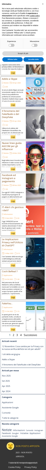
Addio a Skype (9, 78)
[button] (43, 4)
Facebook (6, 433)
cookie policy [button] (34, 16)
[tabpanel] (27, 454)
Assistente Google (10, 407)
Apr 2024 (6, 391)
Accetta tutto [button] (33, 59)
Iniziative (24, 433)
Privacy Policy (30, 467)
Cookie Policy (14, 467)
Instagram (38, 430)
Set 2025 (6, 381)
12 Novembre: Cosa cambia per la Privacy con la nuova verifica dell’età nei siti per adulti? (22, 347)
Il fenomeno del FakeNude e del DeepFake (10, 114)
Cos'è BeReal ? (10, 271)
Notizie (6, 83)
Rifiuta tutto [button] (12, 59)
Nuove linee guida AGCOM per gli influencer (12, 146)
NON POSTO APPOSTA (27, 446)
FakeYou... (7, 303)
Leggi (13, 73)
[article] (23, 92)
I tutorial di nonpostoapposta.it (22, 462)
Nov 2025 (6, 375)
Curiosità (6, 412)
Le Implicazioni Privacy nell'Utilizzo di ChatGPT (12, 242)
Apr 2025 (6, 386)
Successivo (30, 335)
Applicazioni (8, 275)
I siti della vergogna (11, 354)
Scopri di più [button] (23, 53)
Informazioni (8, 214)
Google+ (15, 433)
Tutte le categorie (10, 418)
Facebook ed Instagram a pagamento (9, 178)
